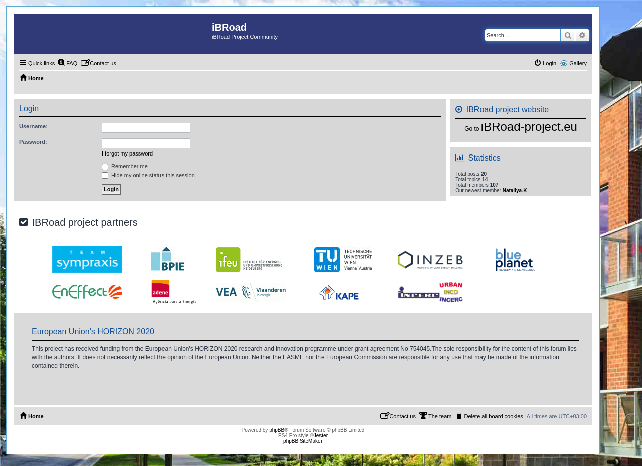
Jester (321, 435)
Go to (471, 128)
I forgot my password (127, 153)
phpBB (276, 430)
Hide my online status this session (148, 175)
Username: (33, 126)
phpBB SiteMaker (303, 441)
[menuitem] (67, 63)
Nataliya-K (515, 190)
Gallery (578, 63)
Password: (33, 142)
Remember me (125, 166)
